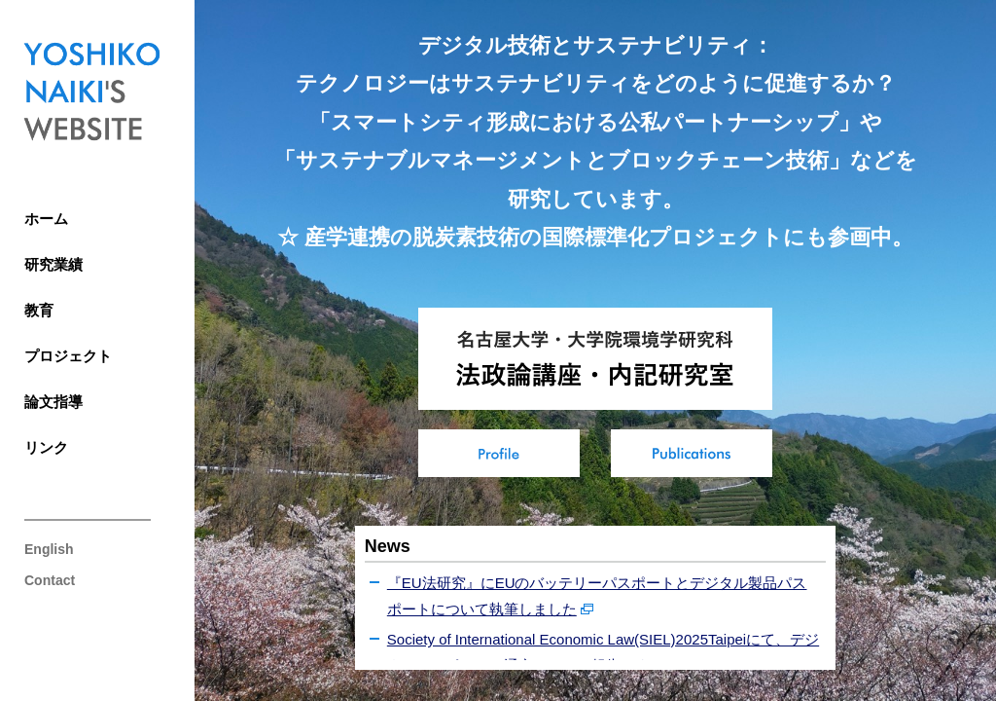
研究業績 (53, 264)
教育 (38, 310)
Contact (49, 580)
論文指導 (53, 401)
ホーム (46, 218)
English (49, 549)
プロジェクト (68, 356)
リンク (46, 447)
